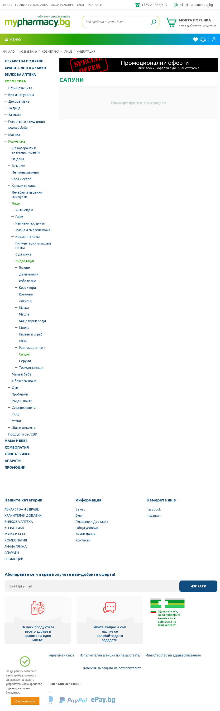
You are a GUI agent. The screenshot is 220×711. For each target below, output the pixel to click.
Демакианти (28, 274)
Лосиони (25, 301)
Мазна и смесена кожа (32, 230)
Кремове (26, 294)
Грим (19, 216)
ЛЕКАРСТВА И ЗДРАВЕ (24, 61)
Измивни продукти (30, 223)
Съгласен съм (25, 701)
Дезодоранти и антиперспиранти (26, 150)
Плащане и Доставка (31, 4)
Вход (214, 39)
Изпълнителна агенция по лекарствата (110, 655)
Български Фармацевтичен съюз (49, 655)
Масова (14, 134)
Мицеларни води (32, 321)
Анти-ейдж (24, 210)
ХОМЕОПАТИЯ (17, 447)
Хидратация (86, 51)
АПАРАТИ (13, 461)
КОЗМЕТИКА (28, 51)
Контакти (94, 4)
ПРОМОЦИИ (15, 467)
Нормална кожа (27, 236)
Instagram (154, 515)
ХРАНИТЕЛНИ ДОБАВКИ (25, 68)
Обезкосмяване (24, 381)
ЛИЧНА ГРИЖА (17, 454)
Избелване (27, 281)
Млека (24, 327)
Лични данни (86, 534)
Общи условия (62, 4)
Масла (24, 314)
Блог (81, 4)
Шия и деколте (24, 427)
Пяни (23, 341)
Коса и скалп (21, 179)
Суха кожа (23, 254)
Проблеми (20, 394)
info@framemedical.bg (196, 5)
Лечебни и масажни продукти (27, 194)
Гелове (24, 267)
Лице (68, 51)
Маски (24, 307)
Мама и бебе (18, 128)
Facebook (154, 509)
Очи (15, 387)
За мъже (15, 114)
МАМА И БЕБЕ (16, 441)
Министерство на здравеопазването (173, 655)
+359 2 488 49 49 (154, 5)
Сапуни (24, 354)
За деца (14, 108)
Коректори (27, 287)
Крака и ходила (24, 185)
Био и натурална (21, 94)
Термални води (31, 367)
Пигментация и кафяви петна (33, 245)
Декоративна (18, 101)
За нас (7, 4)
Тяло (15, 414)
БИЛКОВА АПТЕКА (20, 74)
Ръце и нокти (22, 401)
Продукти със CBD (22, 434)
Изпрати (198, 586)
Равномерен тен (32, 347)
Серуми (25, 361)
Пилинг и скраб (31, 334)
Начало (9, 51)
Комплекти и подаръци (26, 121)
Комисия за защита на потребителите (112, 668)
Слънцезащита (20, 88)
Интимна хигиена (25, 172)
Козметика (50, 51)
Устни (16, 421)
